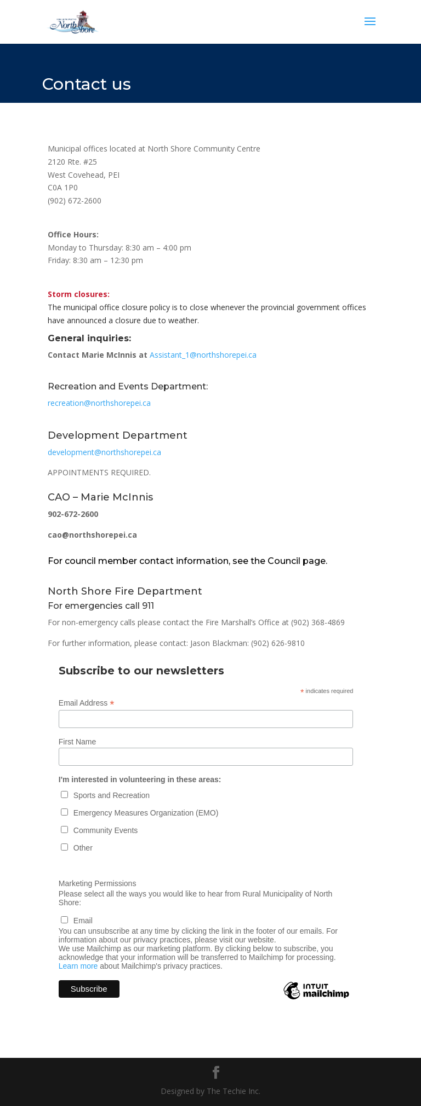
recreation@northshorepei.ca (99, 403)
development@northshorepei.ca (104, 452)
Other (83, 847)
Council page (297, 561)
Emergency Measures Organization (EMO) (146, 812)
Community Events (105, 830)
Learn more (78, 966)
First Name (77, 741)
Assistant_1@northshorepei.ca (203, 355)
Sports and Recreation (111, 795)
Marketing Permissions (97, 883)
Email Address (87, 703)
